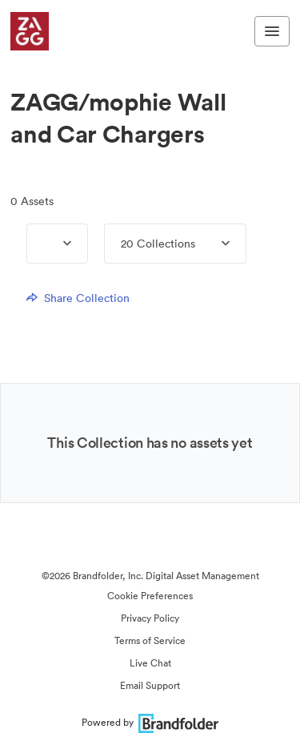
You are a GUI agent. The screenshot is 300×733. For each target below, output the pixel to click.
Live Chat (150, 663)
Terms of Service (150, 640)
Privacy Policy (150, 618)
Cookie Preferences (150, 595)
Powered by (150, 722)
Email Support (150, 685)
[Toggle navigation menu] (272, 31)
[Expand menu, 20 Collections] (212, 243)
